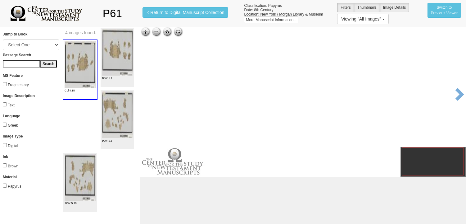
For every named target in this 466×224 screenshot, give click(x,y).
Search (48, 64)
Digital (13, 146)
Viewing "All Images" (363, 18)
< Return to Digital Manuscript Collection (185, 12)
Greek (13, 125)
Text (11, 105)
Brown (13, 166)
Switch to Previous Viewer (444, 10)
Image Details (394, 7)
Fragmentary (18, 85)
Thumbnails (367, 7)
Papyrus (14, 186)
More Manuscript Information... (271, 20)
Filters (346, 7)
